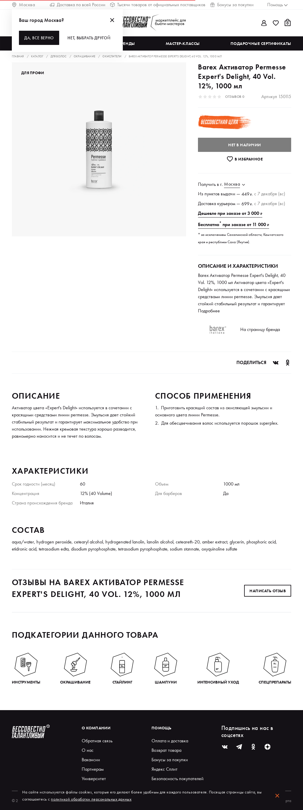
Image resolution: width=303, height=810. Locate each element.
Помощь (162, 728)
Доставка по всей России (77, 4)
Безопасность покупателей (178, 778)
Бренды (126, 43)
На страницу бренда (260, 329)
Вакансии (91, 760)
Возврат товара (166, 750)
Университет (94, 778)
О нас (88, 750)
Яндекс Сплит (165, 769)
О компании (96, 728)
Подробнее (209, 311)
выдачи (228, 194)
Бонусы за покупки (232, 4)
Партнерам (93, 769)
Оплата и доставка (170, 741)
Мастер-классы (183, 43)
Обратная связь (97, 741)
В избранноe (244, 159)
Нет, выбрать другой (88, 37)
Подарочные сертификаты (261, 43)
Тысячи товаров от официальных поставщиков (157, 4)
